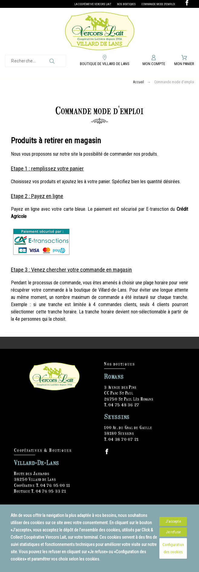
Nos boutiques (126, 4)
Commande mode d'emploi (158, 4)
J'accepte (173, 521)
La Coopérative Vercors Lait (92, 4)
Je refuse (173, 532)
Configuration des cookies (173, 548)
